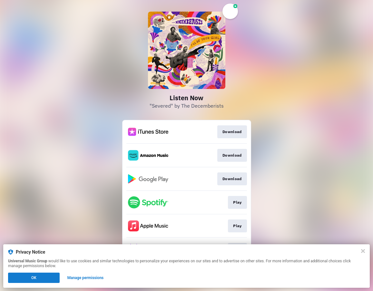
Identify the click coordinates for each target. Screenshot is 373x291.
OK (33, 278)
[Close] (363, 251)
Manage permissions (85, 278)
